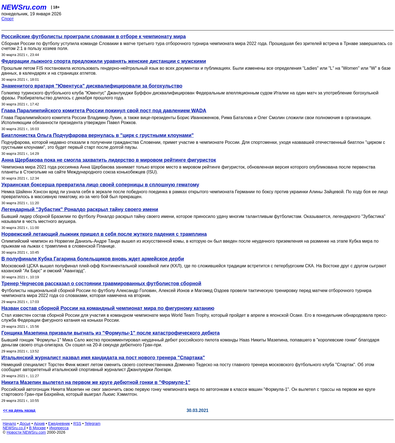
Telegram (93, 423)
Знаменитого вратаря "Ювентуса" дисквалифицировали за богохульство (91, 86)
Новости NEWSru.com (26, 432)
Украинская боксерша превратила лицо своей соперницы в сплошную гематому (100, 184)
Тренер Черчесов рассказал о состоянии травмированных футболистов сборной (101, 283)
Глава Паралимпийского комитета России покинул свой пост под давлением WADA (103, 110)
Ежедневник (59, 423)
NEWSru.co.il (14, 428)
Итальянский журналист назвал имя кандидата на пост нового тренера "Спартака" (103, 357)
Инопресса (59, 428)
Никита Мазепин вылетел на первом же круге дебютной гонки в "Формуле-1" (95, 382)
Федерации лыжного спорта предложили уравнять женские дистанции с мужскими (103, 61)
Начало (9, 423)
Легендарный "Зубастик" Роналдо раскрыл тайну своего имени (79, 209)
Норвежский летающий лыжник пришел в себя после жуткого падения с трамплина (104, 234)
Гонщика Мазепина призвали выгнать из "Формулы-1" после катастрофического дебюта (110, 333)
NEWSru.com (24, 7)
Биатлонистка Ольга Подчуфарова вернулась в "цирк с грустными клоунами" (97, 135)
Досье (24, 423)
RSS (77, 423)
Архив (39, 423)
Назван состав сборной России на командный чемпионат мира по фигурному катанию (107, 308)
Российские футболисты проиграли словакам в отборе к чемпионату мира (93, 36)
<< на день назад (19, 410)
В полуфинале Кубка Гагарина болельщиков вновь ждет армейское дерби (92, 259)
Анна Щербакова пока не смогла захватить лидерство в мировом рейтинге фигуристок (108, 160)
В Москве (37, 428)
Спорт (7, 18)
